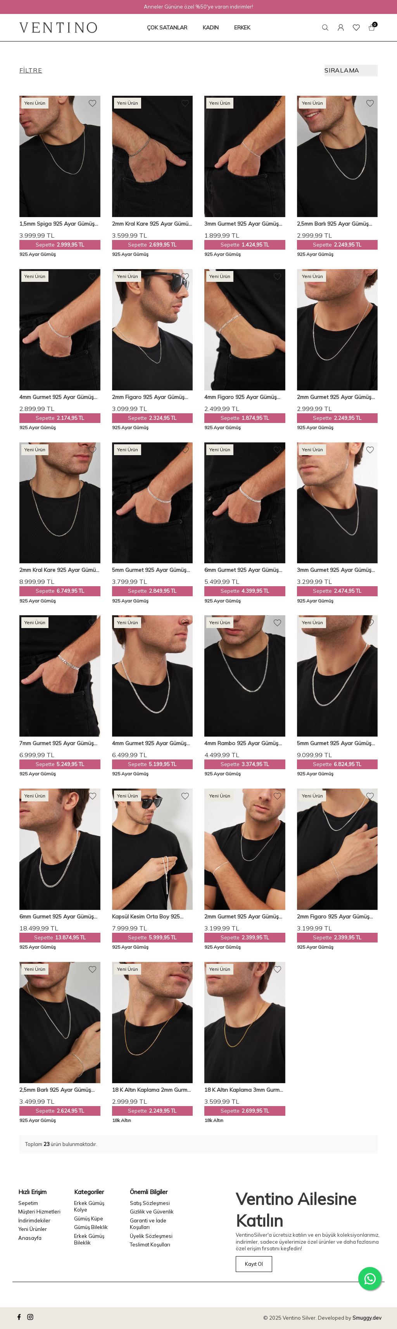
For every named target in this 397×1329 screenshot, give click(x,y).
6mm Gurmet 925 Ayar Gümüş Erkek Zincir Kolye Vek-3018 (56, 917)
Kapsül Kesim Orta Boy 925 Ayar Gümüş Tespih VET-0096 (149, 917)
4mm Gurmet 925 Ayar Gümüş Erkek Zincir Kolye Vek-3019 (149, 743)
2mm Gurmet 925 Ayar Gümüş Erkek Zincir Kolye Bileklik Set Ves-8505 (241, 917)
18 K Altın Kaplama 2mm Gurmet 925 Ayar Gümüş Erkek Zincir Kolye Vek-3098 (152, 1090)
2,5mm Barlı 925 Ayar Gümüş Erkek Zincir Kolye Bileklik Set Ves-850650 (55, 1090)
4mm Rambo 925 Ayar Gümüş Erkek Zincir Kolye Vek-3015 (241, 743)
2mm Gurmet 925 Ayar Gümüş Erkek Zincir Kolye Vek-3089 (334, 397)
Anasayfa (29, 1238)
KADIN (211, 27)
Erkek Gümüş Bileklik (89, 1239)
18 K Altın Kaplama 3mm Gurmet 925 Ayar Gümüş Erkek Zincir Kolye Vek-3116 (244, 1090)
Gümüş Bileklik (91, 1227)
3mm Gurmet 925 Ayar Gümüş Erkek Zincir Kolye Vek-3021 (334, 570)
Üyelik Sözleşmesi (151, 1236)
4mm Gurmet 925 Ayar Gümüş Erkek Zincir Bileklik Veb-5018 (56, 397)
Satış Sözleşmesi (150, 1203)
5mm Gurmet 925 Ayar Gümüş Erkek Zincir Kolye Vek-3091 (334, 743)
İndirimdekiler (34, 1220)
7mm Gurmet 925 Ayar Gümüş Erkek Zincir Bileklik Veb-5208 (56, 743)
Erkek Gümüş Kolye (89, 1206)
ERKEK (242, 27)
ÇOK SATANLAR (167, 27)
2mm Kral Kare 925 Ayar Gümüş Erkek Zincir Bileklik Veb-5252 (151, 224)
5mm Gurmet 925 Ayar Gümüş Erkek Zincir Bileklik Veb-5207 (149, 570)
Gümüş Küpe (88, 1218)
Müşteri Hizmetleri (39, 1211)
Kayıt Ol (254, 1264)
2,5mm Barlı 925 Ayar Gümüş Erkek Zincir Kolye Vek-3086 (333, 224)
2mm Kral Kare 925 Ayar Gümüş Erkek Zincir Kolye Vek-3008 (58, 570)
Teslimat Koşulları (150, 1244)
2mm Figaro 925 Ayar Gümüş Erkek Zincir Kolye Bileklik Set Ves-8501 (333, 917)
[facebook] (20, 1318)
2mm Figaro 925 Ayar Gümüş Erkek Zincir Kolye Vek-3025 (148, 397)
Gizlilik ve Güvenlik (152, 1211)
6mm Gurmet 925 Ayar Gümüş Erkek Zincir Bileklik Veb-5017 (241, 570)
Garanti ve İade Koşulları (148, 1223)
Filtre (30, 70)
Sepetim (28, 1203)
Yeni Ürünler (32, 1229)
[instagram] (31, 1318)
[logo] (58, 27)
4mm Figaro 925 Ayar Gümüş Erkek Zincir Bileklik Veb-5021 (240, 397)
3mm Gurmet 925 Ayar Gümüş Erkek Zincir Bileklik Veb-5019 (241, 224)
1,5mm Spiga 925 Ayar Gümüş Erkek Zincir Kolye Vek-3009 (57, 224)
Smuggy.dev (366, 1318)
